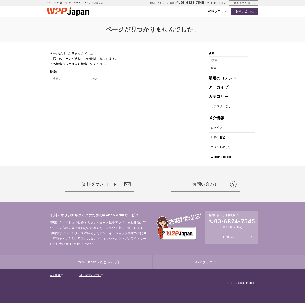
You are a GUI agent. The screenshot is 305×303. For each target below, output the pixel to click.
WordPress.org (221, 156)
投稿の (218, 137)
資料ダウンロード (244, 2)
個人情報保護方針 (91, 275)
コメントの (221, 147)
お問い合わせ (207, 184)
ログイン (216, 127)
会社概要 (57, 275)
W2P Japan (99, 262)
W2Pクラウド (205, 262)
